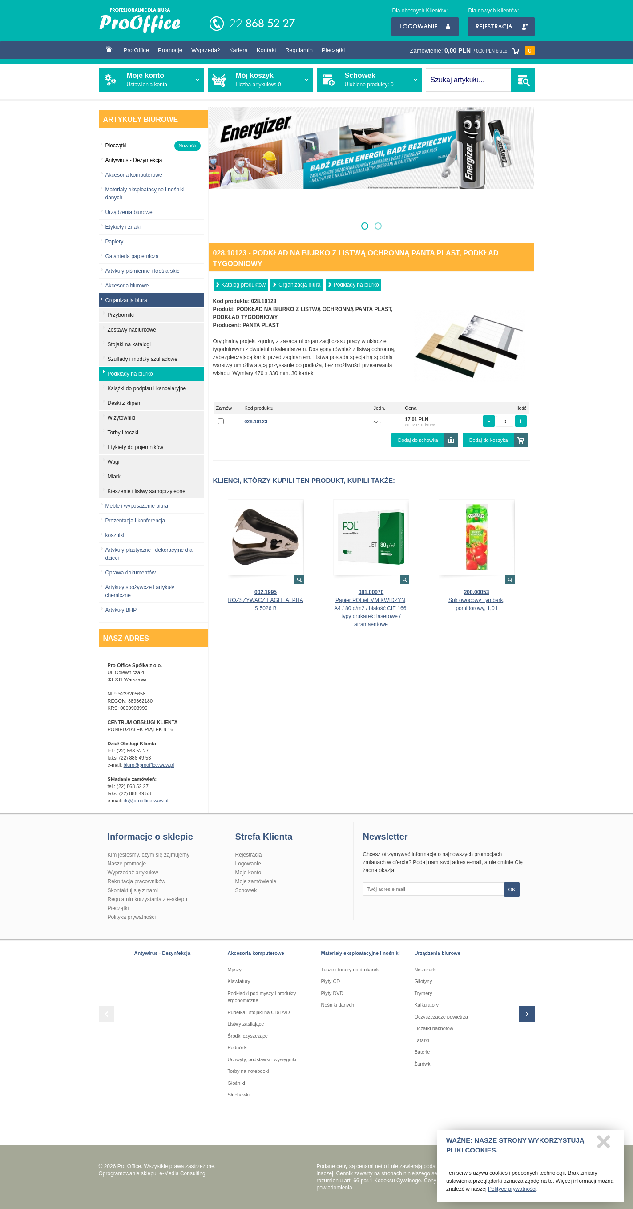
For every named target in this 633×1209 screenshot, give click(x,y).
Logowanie (425, 26)
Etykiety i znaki (123, 227)
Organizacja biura (299, 285)
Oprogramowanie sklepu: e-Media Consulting (152, 1173)
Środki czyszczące (248, 1036)
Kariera (238, 50)
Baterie (422, 1052)
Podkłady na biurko (356, 285)
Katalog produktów (244, 285)
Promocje (170, 50)
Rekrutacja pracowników (136, 881)
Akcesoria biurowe (127, 286)
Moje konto (248, 872)
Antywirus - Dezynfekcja (162, 953)
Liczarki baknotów (434, 1028)
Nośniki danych (338, 1004)
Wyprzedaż (205, 50)
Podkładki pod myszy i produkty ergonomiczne (262, 997)
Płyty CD (330, 981)
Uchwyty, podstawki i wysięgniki (262, 1059)
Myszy (235, 969)
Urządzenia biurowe (129, 212)
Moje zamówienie (256, 881)
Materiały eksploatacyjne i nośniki (360, 953)
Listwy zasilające (246, 1024)
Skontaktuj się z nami (133, 890)
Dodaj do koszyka (488, 440)
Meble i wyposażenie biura (136, 506)
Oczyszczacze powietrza (441, 1016)
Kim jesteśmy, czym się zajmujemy (148, 855)
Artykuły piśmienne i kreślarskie (142, 271)
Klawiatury (239, 981)
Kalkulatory (427, 1004)
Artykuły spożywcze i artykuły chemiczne (139, 591)
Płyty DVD (332, 993)
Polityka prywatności (132, 917)
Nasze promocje (127, 864)
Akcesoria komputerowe (133, 175)
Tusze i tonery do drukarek (350, 969)
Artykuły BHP (121, 610)
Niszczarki (426, 969)
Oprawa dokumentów (130, 573)
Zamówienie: (472, 50)
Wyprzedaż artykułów (133, 872)
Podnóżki (238, 1047)
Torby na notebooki (248, 1071)
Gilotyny (423, 981)
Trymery (423, 993)
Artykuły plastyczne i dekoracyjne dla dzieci (149, 554)
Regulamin (299, 50)
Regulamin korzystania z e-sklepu (147, 899)
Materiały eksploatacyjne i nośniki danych (145, 193)
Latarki (422, 1040)
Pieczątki (333, 50)
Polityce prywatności (512, 1191)
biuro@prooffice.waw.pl (149, 765)
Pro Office (136, 50)
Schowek (246, 890)
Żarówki (423, 1064)
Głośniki (236, 1083)
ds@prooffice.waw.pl (146, 800)
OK (512, 889)
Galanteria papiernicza (132, 256)
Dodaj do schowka (418, 440)
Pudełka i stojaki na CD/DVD (259, 1012)
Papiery (114, 242)
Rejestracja (501, 26)
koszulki (115, 535)
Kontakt (266, 50)
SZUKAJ (523, 80)
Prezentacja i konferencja (135, 521)
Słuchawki (239, 1094)
